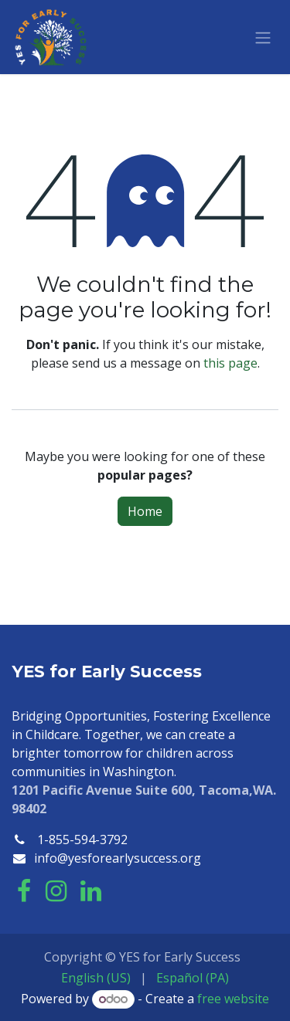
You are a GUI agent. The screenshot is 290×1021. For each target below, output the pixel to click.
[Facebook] (24, 891)
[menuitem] (96, 977)
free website (233, 998)
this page (230, 362)
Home (145, 511)
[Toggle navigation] (262, 37)
